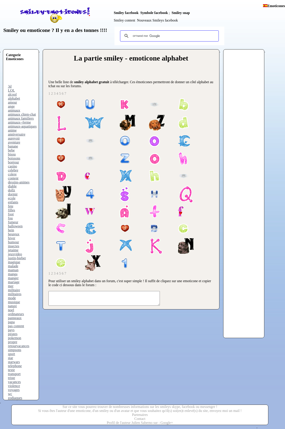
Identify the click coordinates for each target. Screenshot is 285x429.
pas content (16, 326)
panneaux (15, 318)
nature (12, 306)
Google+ (167, 423)
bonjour (13, 162)
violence (14, 386)
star (10, 358)
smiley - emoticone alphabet (146, 58)
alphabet (14, 98)
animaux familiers (21, 118)
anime (12, 130)
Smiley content (124, 20)
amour (12, 102)
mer (11, 286)
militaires (14, 294)
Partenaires (140, 415)
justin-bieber (17, 258)
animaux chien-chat (22, 114)
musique (14, 302)
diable (12, 186)
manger (13, 278)
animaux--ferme (19, 122)
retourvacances (18, 346)
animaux (14, 110)
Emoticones (276, 6)
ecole (12, 198)
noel (11, 310)
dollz (11, 190)
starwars (14, 362)
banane (13, 146)
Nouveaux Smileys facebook (157, 20)
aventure (14, 142)
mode (12, 298)
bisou (12, 154)
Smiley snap (181, 13)
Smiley (11, 30)
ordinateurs (16, 314)
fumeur (13, 222)
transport (14, 374)
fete (10, 206)
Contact (139, 419)
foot (11, 214)
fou (10, 218)
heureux (14, 234)
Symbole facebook (154, 13)
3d (10, 86)
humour (13, 242)
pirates (13, 334)
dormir (13, 194)
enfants (13, 202)
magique (14, 262)
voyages (14, 390)
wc (10, 394)
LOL (11, 90)
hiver (11, 238)
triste (11, 378)
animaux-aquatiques (22, 126)
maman (13, 270)
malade (13, 266)
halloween (15, 226)
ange (11, 106)
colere (12, 174)
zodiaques (15, 398)
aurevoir (14, 138)
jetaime (13, 250)
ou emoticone (34, 30)
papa (11, 322)
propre (12, 342)
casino (12, 166)
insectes (13, 246)
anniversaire (16, 134)
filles (11, 210)
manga (13, 274)
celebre (13, 170)
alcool (12, 94)
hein (11, 230)
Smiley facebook (126, 13)
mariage (14, 282)
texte (11, 370)
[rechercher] (169, 36)
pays (11, 330)
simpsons (14, 350)
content (13, 178)
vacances (14, 382)
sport (11, 354)
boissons (14, 158)
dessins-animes (19, 182)
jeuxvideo (15, 254)
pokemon (14, 338)
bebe (11, 150)
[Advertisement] (24, 75)
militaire (14, 290)
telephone (15, 366)
